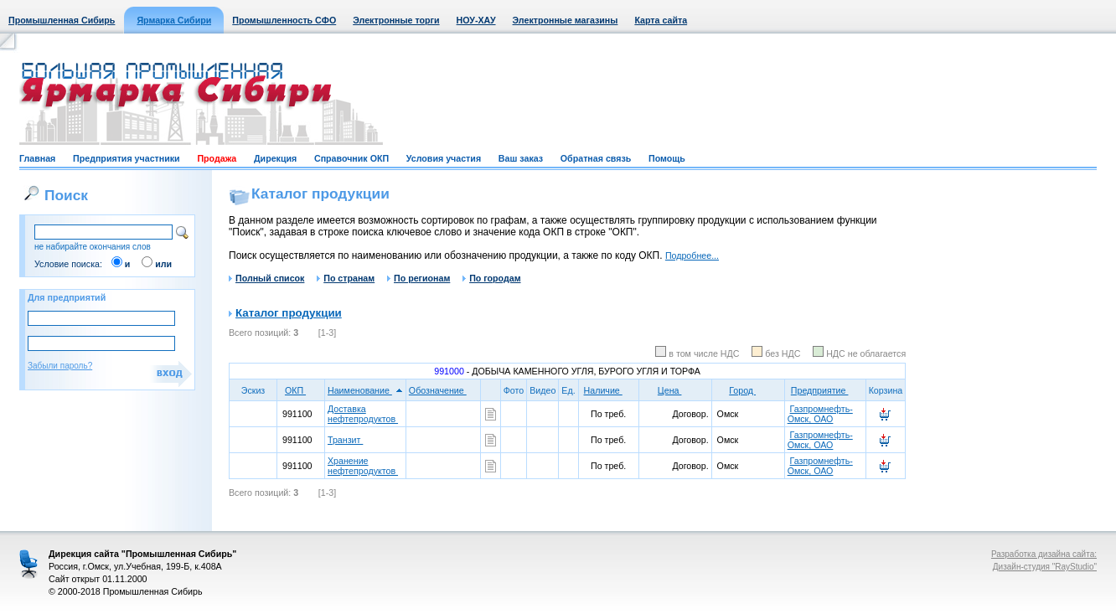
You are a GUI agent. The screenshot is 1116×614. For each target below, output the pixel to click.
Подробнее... (692, 255)
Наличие (608, 390)
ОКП (301, 390)
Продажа (216, 158)
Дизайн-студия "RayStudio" (1045, 566)
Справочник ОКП (351, 158)
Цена (675, 390)
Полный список (266, 278)
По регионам (418, 278)
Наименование (365, 390)
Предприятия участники (126, 158)
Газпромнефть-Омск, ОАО (820, 414)
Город (748, 390)
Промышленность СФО (284, 20)
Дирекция (275, 158)
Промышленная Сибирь (61, 20)
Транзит (345, 440)
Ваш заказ (521, 158)
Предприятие (825, 390)
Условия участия (443, 158)
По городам (491, 278)
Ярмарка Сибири (174, 20)
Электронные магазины (565, 20)
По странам (346, 278)
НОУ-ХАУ (476, 20)
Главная (37, 158)
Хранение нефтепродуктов (363, 466)
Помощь (666, 158)
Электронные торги (396, 20)
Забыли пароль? (60, 365)
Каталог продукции (288, 313)
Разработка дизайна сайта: (1044, 554)
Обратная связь (596, 158)
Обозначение (443, 390)
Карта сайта (660, 20)
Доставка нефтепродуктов (363, 414)
